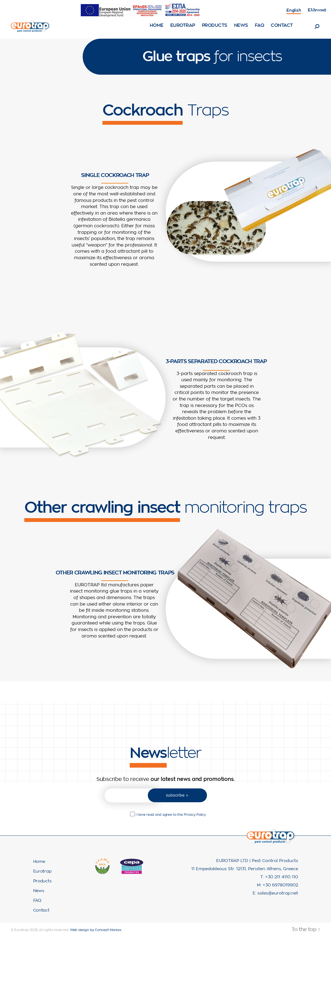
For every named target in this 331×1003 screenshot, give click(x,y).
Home (156, 29)
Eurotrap (182, 29)
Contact (282, 29)
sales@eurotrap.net (278, 901)
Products (214, 29)
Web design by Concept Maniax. (96, 938)
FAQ (259, 29)
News (241, 29)
